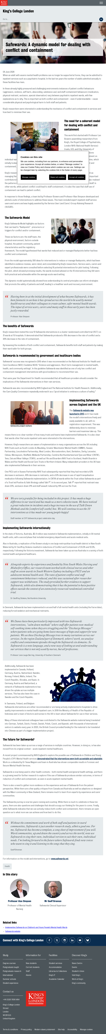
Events (82, 967)
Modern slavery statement (45, 1030)
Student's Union (82, 971)
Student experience (13, 983)
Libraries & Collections (59, 971)
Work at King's (82, 979)
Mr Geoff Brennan (52, 901)
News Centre (82, 963)
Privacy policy (26, 1030)
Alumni (36, 975)
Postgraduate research (13, 971)
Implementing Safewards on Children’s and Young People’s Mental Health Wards (36, 927)
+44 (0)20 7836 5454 (11, 1000)
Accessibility (72, 1030)
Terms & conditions (10, 1030)
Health (7, 866)
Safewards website (12, 931)
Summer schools (13, 979)
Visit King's (82, 975)
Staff (36, 971)
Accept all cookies (76, 177)
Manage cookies (86, 1030)
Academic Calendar (59, 979)
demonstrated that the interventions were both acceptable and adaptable (69, 759)
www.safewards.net (59, 859)
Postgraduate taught (13, 967)
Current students (36, 967)
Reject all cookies (57, 177)
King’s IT (59, 975)
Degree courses (13, 963)
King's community (82, 983)
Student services (59, 963)
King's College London (18, 11)
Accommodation (59, 967)
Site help (61, 1030)
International (13, 975)
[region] (53, 167)
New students (36, 963)
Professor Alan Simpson (19, 901)
